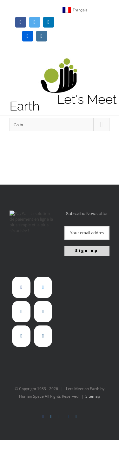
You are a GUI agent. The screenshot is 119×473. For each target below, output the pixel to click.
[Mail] (43, 336)
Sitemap (92, 396)
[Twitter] (43, 287)
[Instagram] (21, 336)
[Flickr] (43, 311)
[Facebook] (21, 287)
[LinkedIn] (21, 311)
